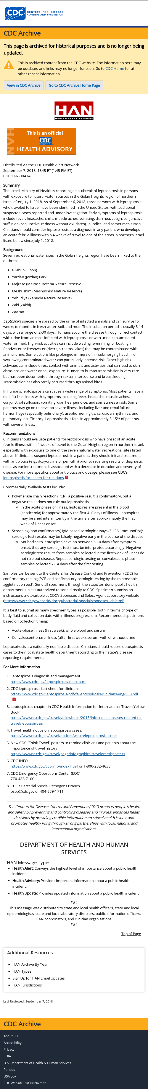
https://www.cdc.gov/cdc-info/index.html (44, 766)
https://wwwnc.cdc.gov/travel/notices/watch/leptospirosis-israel (64, 735)
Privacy (9, 1049)
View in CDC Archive (23, 85)
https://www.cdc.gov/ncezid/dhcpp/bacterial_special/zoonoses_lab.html (63, 600)
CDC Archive (22, 33)
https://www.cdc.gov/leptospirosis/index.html (48, 681)
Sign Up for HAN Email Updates (39, 978)
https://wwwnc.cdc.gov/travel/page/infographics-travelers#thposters (68, 753)
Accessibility (13, 1042)
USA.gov (10, 1076)
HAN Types (22, 971)
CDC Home (114, 68)
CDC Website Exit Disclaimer (25, 1083)
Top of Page (131, 933)
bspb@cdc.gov (22, 791)
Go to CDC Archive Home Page (74, 85)
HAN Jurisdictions (27, 985)
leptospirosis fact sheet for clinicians (35, 477)
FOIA (7, 1056)
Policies (9, 1069)
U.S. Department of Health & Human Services (37, 1063)
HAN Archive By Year (30, 964)
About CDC (12, 1036)
